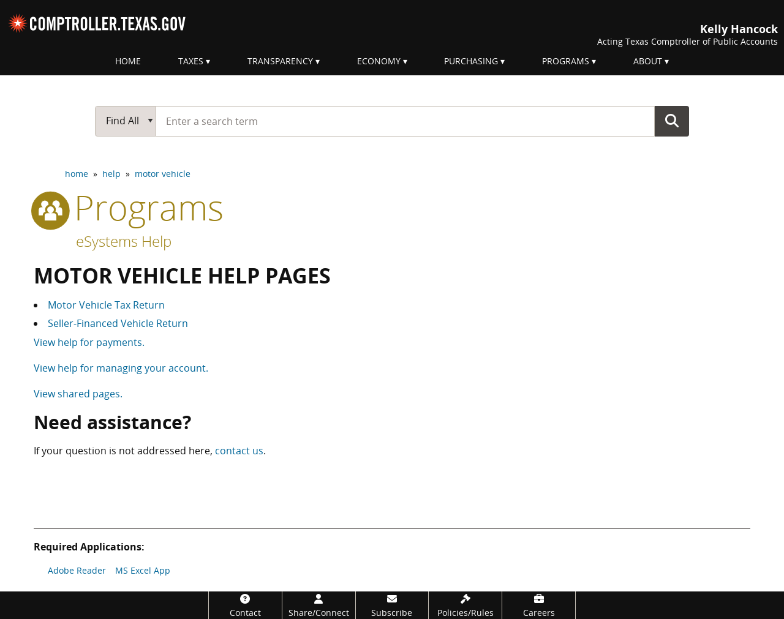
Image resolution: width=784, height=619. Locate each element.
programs (129, 207)
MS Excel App (142, 570)
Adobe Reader (77, 570)
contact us (239, 450)
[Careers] (538, 605)
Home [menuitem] (128, 61)
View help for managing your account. (121, 368)
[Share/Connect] (318, 605)
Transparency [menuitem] (280, 61)
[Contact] (245, 605)
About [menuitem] (647, 61)
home (76, 173)
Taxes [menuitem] (190, 61)
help (111, 173)
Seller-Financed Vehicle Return (118, 323)
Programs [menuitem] (565, 61)
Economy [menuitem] (379, 61)
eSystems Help (124, 241)
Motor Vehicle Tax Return (106, 305)
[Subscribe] (392, 605)
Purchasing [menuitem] (471, 61)
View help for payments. (89, 342)
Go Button (672, 120)
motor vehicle (162, 173)
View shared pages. (78, 393)
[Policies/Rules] (465, 605)
